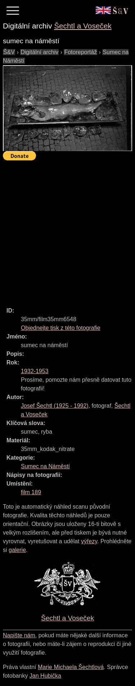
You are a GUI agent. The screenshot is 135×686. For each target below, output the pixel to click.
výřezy (89, 541)
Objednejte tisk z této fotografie (60, 328)
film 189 (31, 492)
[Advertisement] (67, 230)
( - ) (55, 406)
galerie (17, 550)
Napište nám (19, 635)
